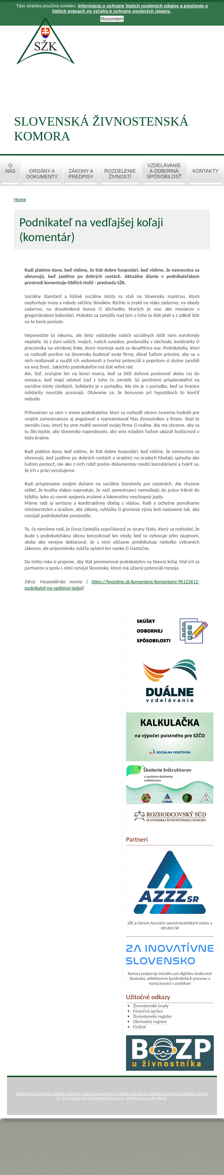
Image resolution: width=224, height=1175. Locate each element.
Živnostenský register (152, 1016)
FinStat (139, 1026)
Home (20, 200)
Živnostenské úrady (151, 1005)
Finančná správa (148, 1011)
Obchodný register (150, 1021)
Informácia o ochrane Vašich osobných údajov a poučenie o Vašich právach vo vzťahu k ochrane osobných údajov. (112, 1093)
